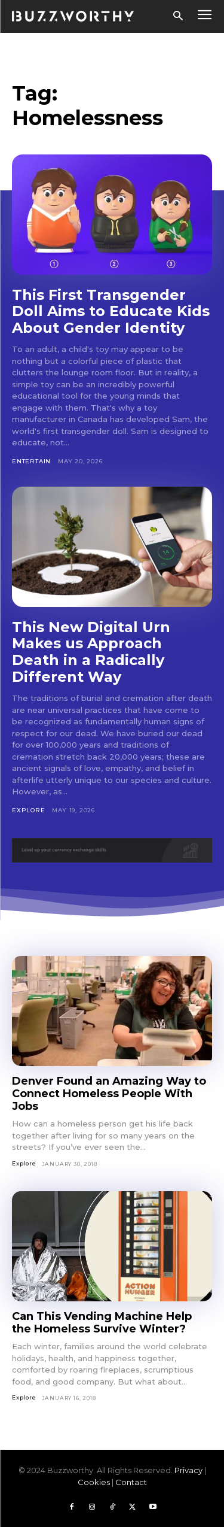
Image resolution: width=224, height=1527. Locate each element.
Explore (28, 810)
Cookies (94, 1482)
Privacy (188, 1470)
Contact (131, 1482)
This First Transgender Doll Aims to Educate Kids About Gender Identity (111, 311)
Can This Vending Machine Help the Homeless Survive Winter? (102, 1322)
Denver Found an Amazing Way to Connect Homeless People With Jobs (109, 1093)
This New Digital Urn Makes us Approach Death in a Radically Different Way (91, 651)
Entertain (31, 461)
